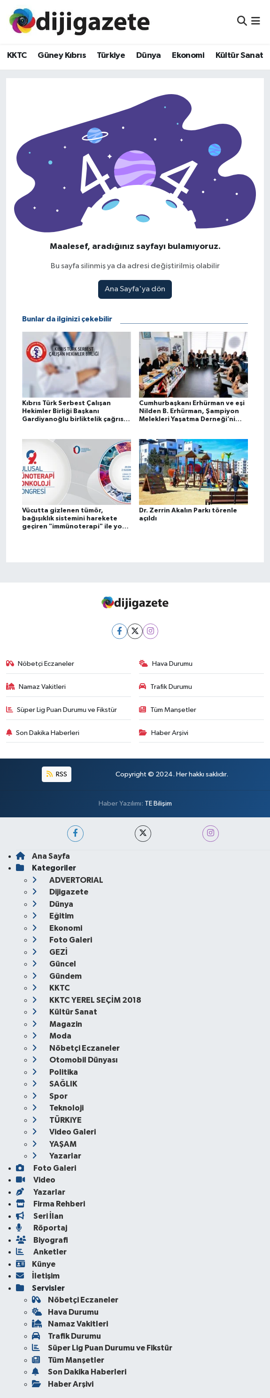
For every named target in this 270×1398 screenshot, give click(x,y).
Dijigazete (60, 892)
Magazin (57, 1024)
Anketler (41, 1252)
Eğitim (53, 916)
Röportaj (41, 1228)
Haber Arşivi (163, 732)
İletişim (38, 1276)
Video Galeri (64, 1132)
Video (35, 1180)
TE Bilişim (158, 803)
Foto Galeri (62, 940)
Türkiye (111, 55)
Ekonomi (188, 55)
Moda (51, 1036)
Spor (50, 1096)
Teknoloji (58, 1108)
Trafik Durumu (165, 686)
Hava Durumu (166, 663)
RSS (56, 774)
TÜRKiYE (57, 1120)
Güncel (54, 964)
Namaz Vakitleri (36, 686)
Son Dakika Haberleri (43, 732)
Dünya (148, 55)
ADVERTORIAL (67, 880)
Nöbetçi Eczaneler (40, 663)
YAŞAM (54, 1144)
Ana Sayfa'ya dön (135, 289)
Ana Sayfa (43, 856)
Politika (55, 1072)
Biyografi (42, 1240)
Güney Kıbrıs (62, 55)
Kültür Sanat (239, 55)
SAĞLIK (54, 1084)
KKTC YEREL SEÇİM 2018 (86, 1000)
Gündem (57, 976)
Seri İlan (39, 1216)
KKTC (17, 55)
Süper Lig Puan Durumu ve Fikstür (61, 709)
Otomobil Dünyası (75, 1060)
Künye (35, 1264)
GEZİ (50, 952)
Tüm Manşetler (167, 709)
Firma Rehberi (50, 1204)
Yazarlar (56, 1156)
